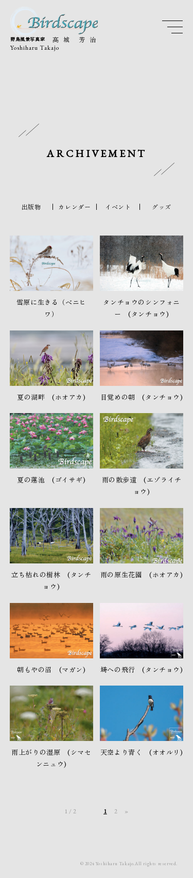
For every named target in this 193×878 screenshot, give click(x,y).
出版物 (31, 207)
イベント (118, 207)
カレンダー (74, 207)
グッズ (161, 207)
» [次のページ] (127, 811)
